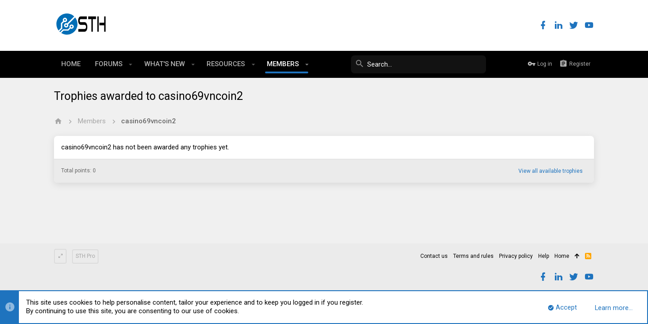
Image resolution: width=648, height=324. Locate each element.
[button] (130, 64)
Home (561, 256)
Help (543, 256)
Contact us (434, 256)
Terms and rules (473, 256)
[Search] (418, 64)
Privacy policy (516, 256)
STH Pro (85, 256)
